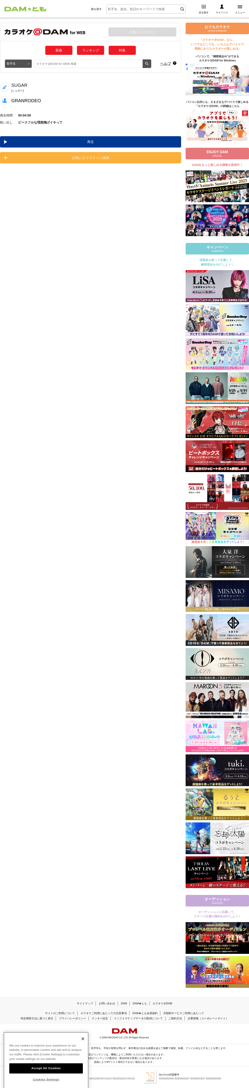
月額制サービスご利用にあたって (183, 1013)
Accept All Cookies (46, 1076)
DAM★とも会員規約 (145, 1013)
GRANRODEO (26, 100)
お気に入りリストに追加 (90, 158)
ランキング (90, 50)
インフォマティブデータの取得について (138, 1018)
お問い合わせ (107, 1003)
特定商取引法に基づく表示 (37, 1018)
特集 (122, 50)
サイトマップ (85, 1003)
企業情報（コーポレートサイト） (208, 1018)
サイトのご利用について (60, 1013)
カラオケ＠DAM (162, 1003)
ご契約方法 (175, 1018)
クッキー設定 (100, 1018)
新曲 (58, 50)
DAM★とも (140, 1003)
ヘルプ (165, 63)
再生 (90, 142)
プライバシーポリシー (72, 1018)
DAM (124, 1003)
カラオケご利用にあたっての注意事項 (104, 1013)
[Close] (83, 1047)
